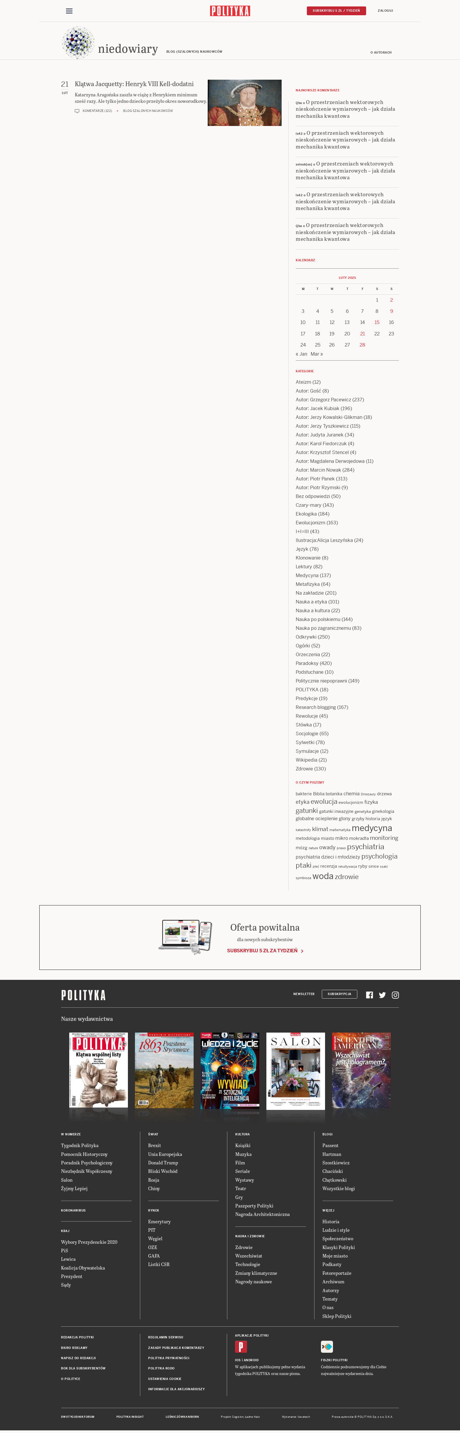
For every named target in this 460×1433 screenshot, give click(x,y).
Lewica (68, 1260)
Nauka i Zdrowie (250, 1237)
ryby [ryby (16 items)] (362, 867)
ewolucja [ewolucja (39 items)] (324, 803)
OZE (152, 1248)
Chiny (154, 1189)
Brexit (154, 1146)
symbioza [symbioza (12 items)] (303, 878)
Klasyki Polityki (338, 1248)
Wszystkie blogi (338, 1189)
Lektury (304, 567)
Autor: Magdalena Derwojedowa (330, 462)
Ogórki (303, 647)
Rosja (153, 1180)
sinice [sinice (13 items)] (373, 867)
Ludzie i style (336, 1230)
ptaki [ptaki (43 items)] (304, 866)
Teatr (240, 1189)
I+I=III (302, 532)
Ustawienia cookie (165, 1380)
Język (302, 550)
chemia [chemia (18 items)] (352, 794)
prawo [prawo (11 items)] (341, 849)
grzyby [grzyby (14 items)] (358, 819)
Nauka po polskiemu (318, 620)
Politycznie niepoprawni (321, 682)
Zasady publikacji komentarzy (176, 1349)
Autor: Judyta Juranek (320, 436)
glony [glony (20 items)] (345, 819)
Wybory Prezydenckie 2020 (89, 1242)
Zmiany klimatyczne (256, 1273)
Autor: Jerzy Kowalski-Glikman (329, 418)
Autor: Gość (308, 392)
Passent (330, 1146)
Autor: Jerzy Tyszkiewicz (322, 427)
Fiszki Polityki (334, 1361)
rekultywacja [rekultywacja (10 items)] (347, 868)
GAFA (154, 1256)
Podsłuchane (310, 673)
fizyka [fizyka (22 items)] (371, 803)
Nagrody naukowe (253, 1282)
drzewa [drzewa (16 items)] (384, 794)
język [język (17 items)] (386, 819)
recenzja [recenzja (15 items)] (328, 867)
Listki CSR (159, 1265)
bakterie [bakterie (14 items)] (304, 794)
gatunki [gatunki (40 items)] (307, 812)
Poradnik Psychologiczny (87, 1163)
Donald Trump (163, 1163)
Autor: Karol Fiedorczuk (321, 444)
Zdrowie (304, 770)
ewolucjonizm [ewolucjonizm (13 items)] (351, 803)
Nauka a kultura (313, 611)
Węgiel (155, 1239)
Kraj (65, 1232)
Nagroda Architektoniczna (262, 1215)
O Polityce (70, 1380)
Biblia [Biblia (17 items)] (318, 794)
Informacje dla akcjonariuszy (176, 1390)
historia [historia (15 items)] (373, 819)
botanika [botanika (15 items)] (334, 794)
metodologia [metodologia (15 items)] (308, 839)
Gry (239, 1198)
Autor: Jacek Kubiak (317, 409)
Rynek (153, 1211)
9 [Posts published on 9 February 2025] (391, 312)
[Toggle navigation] (69, 11)
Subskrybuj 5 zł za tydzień (262, 951)
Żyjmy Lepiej (74, 1189)
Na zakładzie (310, 594)
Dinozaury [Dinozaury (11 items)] (368, 795)
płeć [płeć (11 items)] (316, 868)
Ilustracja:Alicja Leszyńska (324, 541)
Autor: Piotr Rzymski (318, 488)
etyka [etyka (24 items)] (303, 803)
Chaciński (332, 1172)
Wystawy (244, 1180)
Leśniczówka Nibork (182, 1418)
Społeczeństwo (337, 1239)
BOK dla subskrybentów (83, 1369)
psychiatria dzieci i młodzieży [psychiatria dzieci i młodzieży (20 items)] (328, 858)
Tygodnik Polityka (80, 1146)
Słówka (304, 726)
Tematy (330, 1299)
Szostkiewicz (336, 1163)
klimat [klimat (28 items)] (320, 830)
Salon (66, 1180)
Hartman (331, 1154)
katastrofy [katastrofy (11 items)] (303, 831)
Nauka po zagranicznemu (323, 629)
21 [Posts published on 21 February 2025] (362, 335)
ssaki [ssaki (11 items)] (384, 868)
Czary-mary (309, 506)
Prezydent (71, 1277)
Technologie (247, 1265)
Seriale (242, 1172)
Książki (243, 1146)
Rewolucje (307, 717)
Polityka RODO (161, 1369)
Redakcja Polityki (77, 1338)
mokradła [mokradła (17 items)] (359, 839)
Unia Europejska (165, 1154)
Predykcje (307, 699)
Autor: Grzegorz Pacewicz (323, 401)
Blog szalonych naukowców (148, 112)
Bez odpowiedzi (313, 497)
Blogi (327, 1135)
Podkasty (331, 1265)
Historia (330, 1222)
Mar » (317, 355)
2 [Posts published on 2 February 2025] (391, 301)
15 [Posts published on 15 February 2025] (377, 323)
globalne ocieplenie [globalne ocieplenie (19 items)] (317, 819)
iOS (238, 1361)
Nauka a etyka (311, 603)
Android (251, 1361)
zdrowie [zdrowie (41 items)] (347, 878)
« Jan (301, 355)
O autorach (381, 53)
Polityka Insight (130, 1418)
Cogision (237, 1418)
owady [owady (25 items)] (327, 848)
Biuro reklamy (74, 1349)
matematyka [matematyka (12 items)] (340, 830)
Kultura (242, 1135)
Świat (153, 1135)
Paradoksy (307, 664)
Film (240, 1163)
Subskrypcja (339, 995)
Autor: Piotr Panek (315, 480)
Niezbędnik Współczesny (86, 1172)
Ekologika (306, 515)
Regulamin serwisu (165, 1338)
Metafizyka (308, 585)
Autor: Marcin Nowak (318, 471)
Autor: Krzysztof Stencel (322, 453)
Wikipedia (306, 761)
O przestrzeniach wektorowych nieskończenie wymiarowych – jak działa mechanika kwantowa (345, 109)
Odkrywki (306, 638)
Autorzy (330, 1291)
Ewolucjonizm (310, 524)
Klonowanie (308, 559)
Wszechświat (248, 1256)
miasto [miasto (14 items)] (327, 839)
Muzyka (243, 1154)
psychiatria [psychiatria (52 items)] (365, 847)
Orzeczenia (308, 655)
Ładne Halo (252, 1418)
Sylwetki (305, 743)
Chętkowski (334, 1180)
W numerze (71, 1135)
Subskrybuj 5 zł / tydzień (336, 11)
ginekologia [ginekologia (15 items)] (383, 812)
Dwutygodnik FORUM (77, 1418)
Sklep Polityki (336, 1316)
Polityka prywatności (168, 1359)
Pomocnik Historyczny (84, 1154)
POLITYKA (307, 691)
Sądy (66, 1285)
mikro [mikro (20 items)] (341, 839)
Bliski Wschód (162, 1172)
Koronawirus (73, 1211)
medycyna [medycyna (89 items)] (372, 829)
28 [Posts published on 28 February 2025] (362, 346)
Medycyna (307, 576)
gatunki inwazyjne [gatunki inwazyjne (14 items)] (336, 812)
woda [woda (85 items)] (323, 877)
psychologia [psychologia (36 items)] (379, 857)
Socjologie (307, 734)
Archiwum (333, 1282)
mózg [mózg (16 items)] (301, 848)
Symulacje (307, 752)
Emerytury (159, 1222)
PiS (64, 1251)
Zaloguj (385, 11)
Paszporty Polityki (254, 1206)
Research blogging (316, 708)
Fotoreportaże (336, 1273)
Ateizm (303, 383)
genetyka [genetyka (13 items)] (363, 812)
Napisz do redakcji (78, 1359)
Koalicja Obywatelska (83, 1268)
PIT (151, 1230)
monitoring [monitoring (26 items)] (384, 838)
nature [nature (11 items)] (313, 849)
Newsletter (304, 995)
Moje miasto (335, 1256)
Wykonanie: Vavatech (296, 1418)
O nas (328, 1308)
